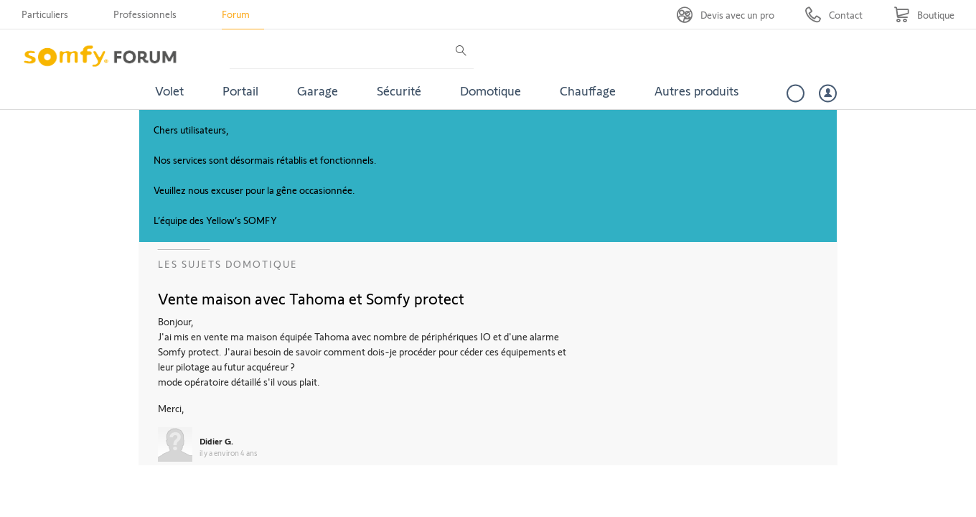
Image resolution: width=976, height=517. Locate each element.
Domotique (490, 90)
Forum (236, 14)
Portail (240, 90)
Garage (317, 90)
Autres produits (696, 90)
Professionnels (145, 14)
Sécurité (399, 90)
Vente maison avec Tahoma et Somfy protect (311, 298)
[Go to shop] (923, 15)
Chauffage (588, 90)
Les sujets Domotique (228, 264)
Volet (169, 90)
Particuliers (45, 14)
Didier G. (216, 441)
